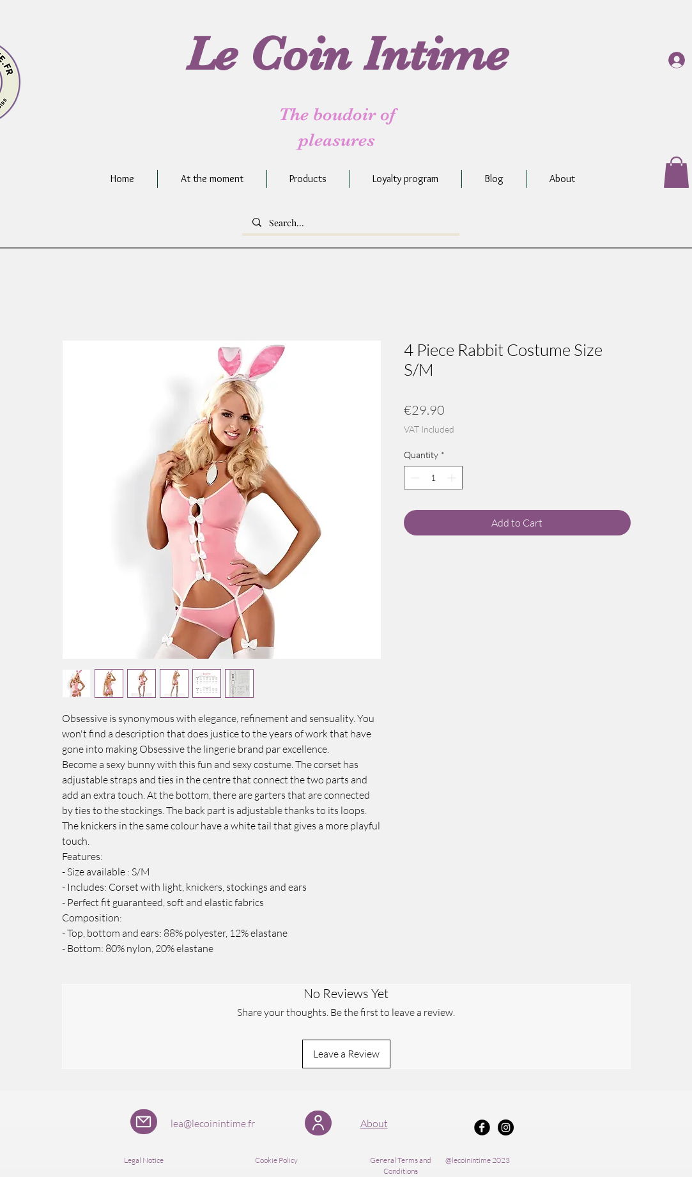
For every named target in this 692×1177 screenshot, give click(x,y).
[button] (676, 172)
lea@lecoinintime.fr (213, 1123)
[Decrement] (414, 477)
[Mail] (143, 1121)
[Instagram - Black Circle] (506, 1127)
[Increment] (453, 477)
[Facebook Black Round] (482, 1127)
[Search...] (351, 223)
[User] (318, 1123)
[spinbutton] (433, 477)
